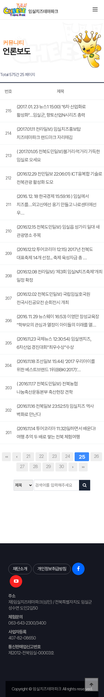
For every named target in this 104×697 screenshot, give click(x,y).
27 (22, 466)
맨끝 (83, 467)
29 (48, 466)
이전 (16, 456)
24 (67, 456)
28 (35, 466)
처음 (6, 456)
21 (28, 456)
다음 (73, 467)
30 (61, 466)
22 (41, 456)
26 (96, 456)
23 (54, 456)
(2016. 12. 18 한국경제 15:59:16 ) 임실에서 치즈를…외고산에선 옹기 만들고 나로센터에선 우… (57, 205)
